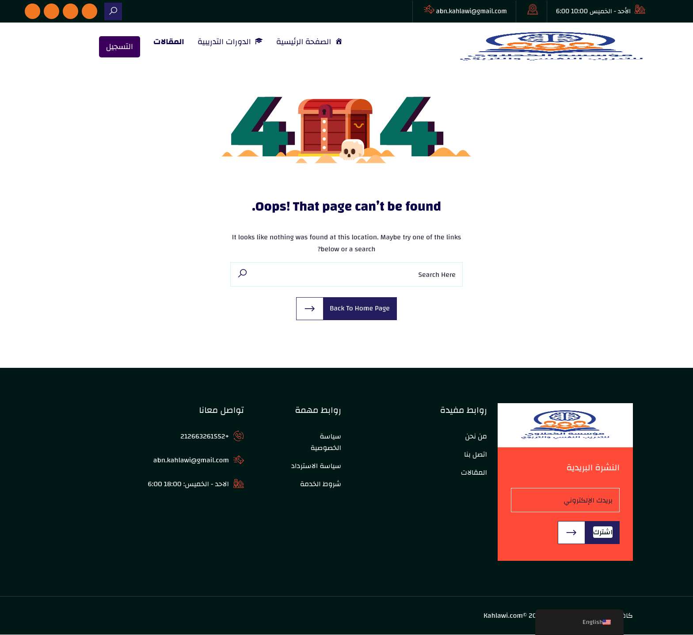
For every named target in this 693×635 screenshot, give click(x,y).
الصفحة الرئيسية (309, 42)
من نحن (476, 436)
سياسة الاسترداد (316, 466)
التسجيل (119, 47)
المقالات (168, 42)
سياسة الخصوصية (325, 442)
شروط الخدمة (320, 484)
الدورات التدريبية (230, 42)
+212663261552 (204, 436)
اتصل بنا (475, 454)
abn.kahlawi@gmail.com (471, 11)
